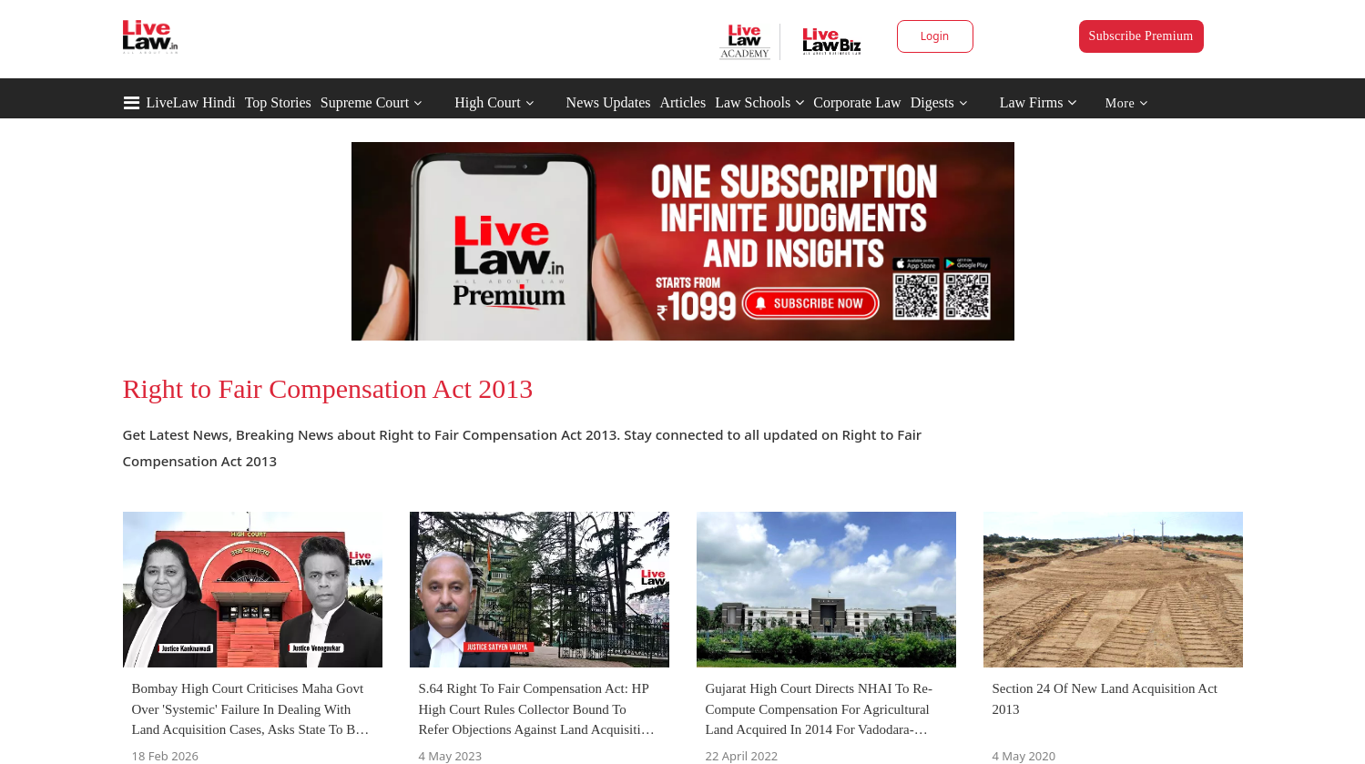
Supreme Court (365, 102)
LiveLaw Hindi (191, 102)
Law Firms (1038, 102)
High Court (487, 102)
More (1126, 103)
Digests (932, 102)
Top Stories (278, 102)
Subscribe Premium (1141, 36)
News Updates (608, 102)
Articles (682, 102)
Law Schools (759, 102)
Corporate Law (857, 102)
